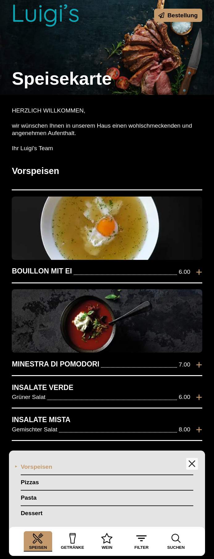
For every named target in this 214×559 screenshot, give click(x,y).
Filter (141, 541)
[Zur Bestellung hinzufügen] (199, 272)
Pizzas (30, 482)
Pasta (28, 497)
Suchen (176, 541)
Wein (106, 541)
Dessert (31, 513)
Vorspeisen (36, 467)
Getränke (72, 541)
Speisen (38, 541)
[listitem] (107, 236)
